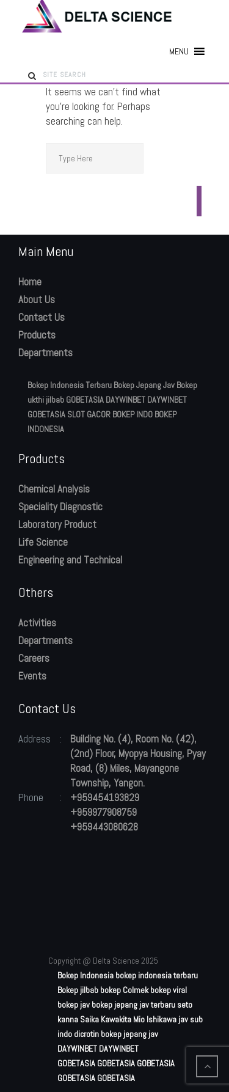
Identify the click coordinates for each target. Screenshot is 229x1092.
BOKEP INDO (132, 414)
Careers (33, 658)
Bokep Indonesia (85, 975)
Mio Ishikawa (154, 1019)
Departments (45, 352)
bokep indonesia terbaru (156, 975)
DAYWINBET (125, 399)
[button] (179, 51)
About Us (36, 299)
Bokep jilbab (77, 989)
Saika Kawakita (105, 1019)
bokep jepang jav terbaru (133, 1004)
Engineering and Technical (70, 559)
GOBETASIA (85, 399)
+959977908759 (103, 812)
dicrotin (86, 1033)
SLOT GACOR (89, 414)
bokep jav (73, 1004)
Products (37, 335)
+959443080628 (104, 827)
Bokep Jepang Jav (144, 384)
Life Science (43, 542)
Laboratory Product (57, 524)
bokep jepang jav (129, 1033)
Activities (37, 622)
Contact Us (41, 317)
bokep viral (168, 989)
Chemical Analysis (54, 489)
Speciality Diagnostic (60, 506)
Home (30, 281)
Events (32, 676)
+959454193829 (104, 797)
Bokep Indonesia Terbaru (69, 384)
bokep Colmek (124, 989)
